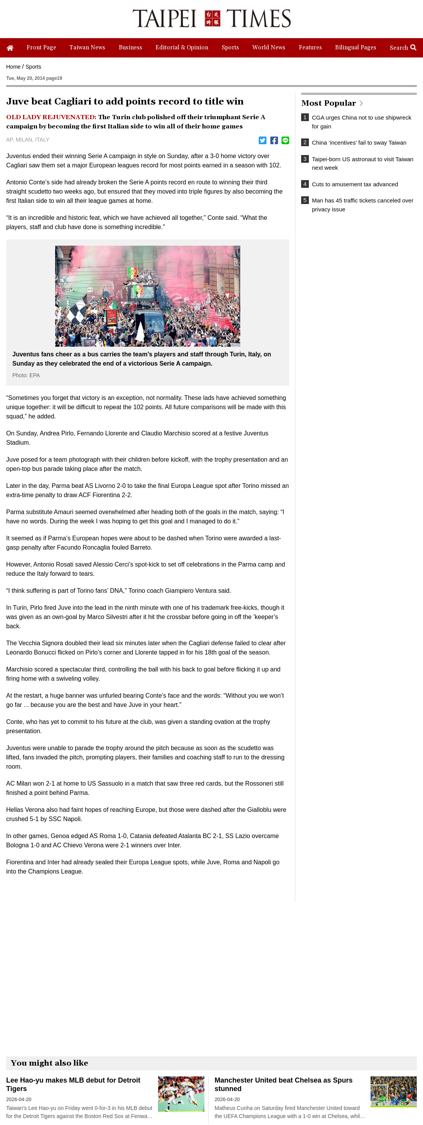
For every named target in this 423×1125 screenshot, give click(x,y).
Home (13, 67)
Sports (33, 67)
